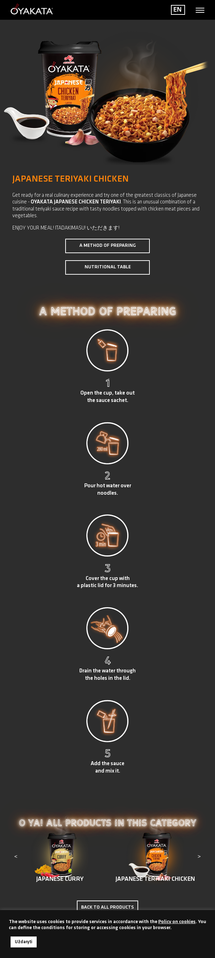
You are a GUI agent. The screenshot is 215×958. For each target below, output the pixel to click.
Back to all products (107, 907)
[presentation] (16, 857)
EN (177, 9)
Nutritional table (108, 267)
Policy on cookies (177, 922)
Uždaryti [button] (23, 942)
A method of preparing (107, 245)
